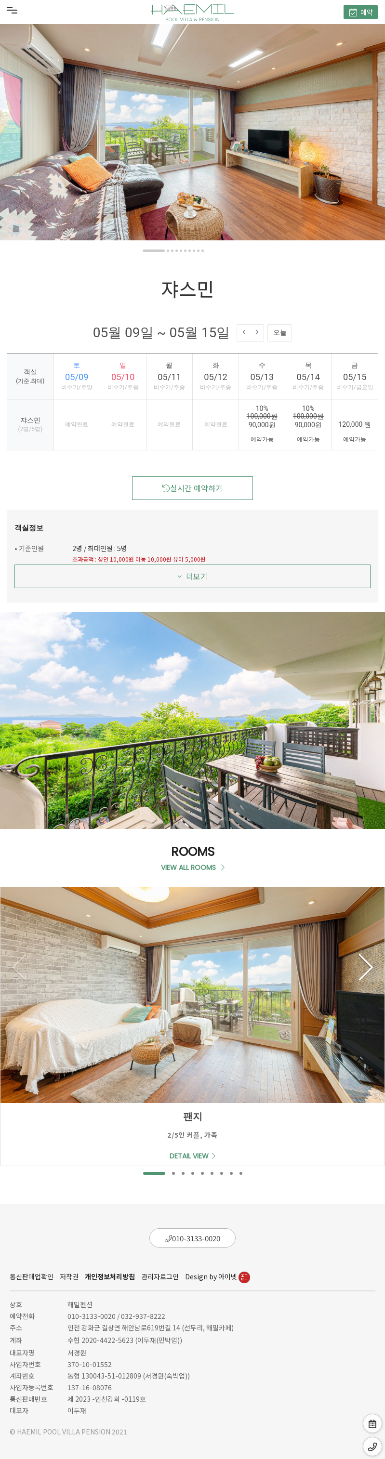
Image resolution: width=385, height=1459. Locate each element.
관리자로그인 (160, 1276)
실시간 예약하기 (192, 488)
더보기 (193, 576)
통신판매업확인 (31, 1276)
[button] (154, 251)
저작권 (69, 1276)
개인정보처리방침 (110, 1276)
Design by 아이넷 (217, 1276)
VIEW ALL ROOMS (193, 867)
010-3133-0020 (192, 1238)
